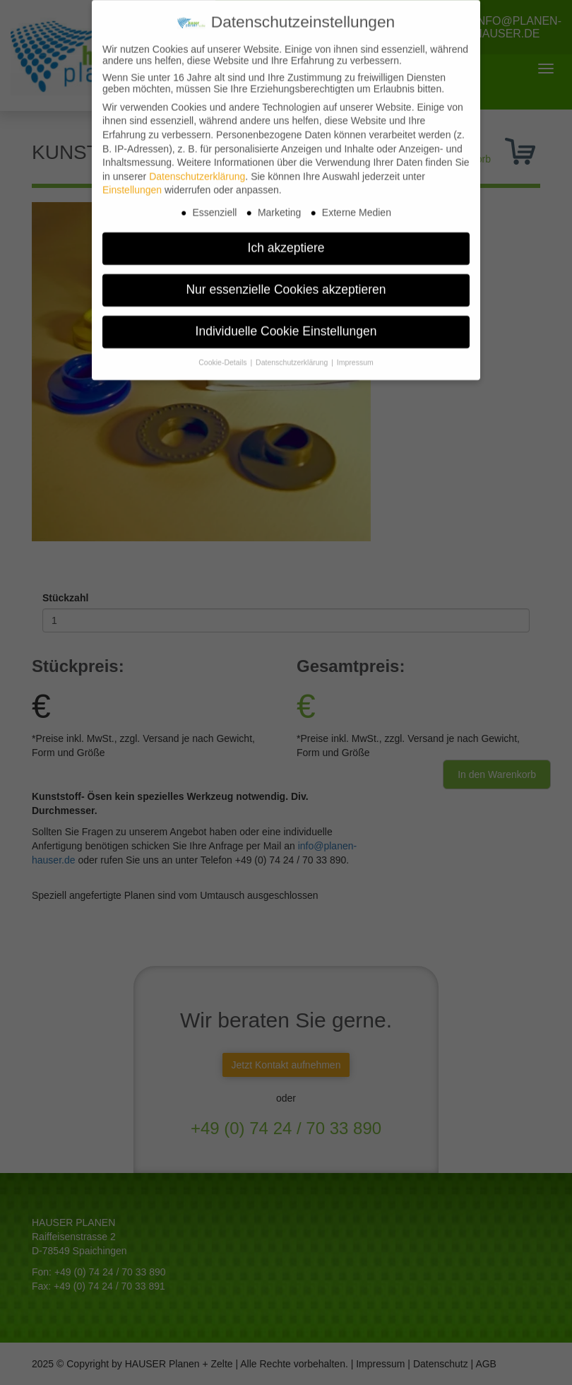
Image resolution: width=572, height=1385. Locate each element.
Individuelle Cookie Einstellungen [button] (286, 322)
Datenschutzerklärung (197, 167)
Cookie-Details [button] (223, 353)
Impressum (355, 353)
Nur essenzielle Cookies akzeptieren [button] (286, 280)
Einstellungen (132, 181)
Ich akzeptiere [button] (286, 239)
